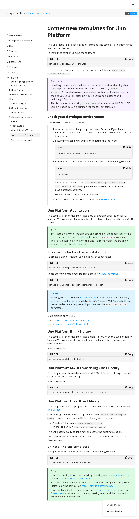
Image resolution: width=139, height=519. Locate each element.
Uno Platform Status (20, 94)
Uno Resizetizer (20, 108)
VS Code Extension (21, 116)
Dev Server (15, 99)
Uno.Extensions (109, 273)
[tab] (54, 122)
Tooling (13, 77)
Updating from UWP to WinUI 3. (70, 324)
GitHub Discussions (105, 489)
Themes (13, 67)
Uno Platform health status (75, 478)
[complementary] (119, 508)
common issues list (118, 475)
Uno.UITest (17, 112)
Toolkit (13, 72)
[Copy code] (129, 59)
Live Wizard (82, 237)
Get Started (15, 35)
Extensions (15, 61)
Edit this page (115, 505)
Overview (14, 45)
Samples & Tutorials (20, 40)
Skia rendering (88, 297)
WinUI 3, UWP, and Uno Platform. (71, 320)
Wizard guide (80, 244)
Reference (14, 56)
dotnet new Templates (39, 13)
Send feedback (115, 511)
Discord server (59, 493)
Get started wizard (21, 140)
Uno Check (17, 90)
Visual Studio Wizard (22, 130)
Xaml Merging (19, 103)
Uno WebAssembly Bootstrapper (22, 83)
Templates (17, 125)
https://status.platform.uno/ (97, 485)
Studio (13, 51)
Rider (14, 121)
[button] (131, 13)
